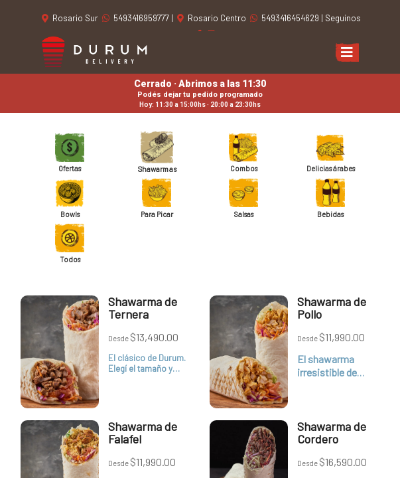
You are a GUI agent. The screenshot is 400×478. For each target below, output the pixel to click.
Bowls (69, 198)
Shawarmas (157, 153)
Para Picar (157, 198)
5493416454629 (285, 18)
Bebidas (330, 198)
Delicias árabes (330, 153)
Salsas (243, 198)
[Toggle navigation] (347, 52)
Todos (69, 244)
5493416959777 (136, 18)
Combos (243, 153)
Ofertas (69, 153)
